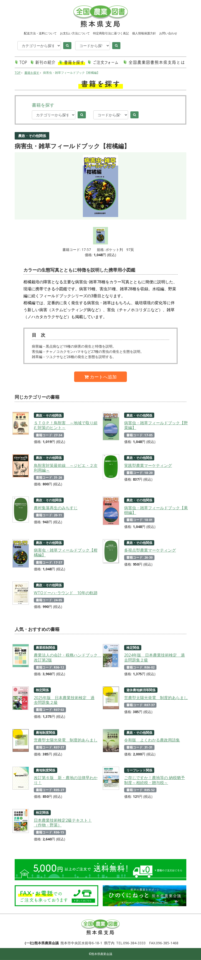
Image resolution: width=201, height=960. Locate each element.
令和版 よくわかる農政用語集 (152, 740)
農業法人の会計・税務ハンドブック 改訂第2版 (66, 657)
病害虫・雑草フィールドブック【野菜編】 (156, 425)
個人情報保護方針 (144, 33)
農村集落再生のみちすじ (56, 508)
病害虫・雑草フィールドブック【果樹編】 (156, 510)
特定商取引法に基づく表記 (111, 33)
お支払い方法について (75, 33)
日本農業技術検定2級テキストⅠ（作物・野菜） (63, 822)
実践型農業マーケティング (148, 465)
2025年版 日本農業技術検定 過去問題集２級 (64, 700)
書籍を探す (31, 73)
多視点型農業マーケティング (150, 550)
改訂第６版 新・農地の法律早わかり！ (66, 780)
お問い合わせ (168, 33)
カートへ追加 (100, 377)
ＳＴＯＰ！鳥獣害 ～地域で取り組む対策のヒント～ (66, 425)
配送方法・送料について (40, 33)
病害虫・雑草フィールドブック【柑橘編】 (71, 73)
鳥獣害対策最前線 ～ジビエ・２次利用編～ (66, 468)
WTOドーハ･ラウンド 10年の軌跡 (66, 592)
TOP (18, 73)
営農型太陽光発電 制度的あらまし (156, 697)
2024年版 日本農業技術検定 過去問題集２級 (154, 657)
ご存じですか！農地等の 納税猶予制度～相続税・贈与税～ (154, 780)
